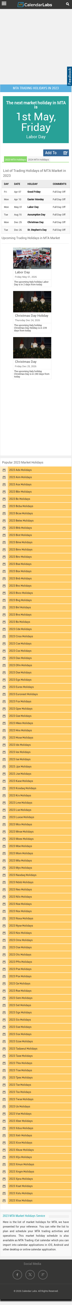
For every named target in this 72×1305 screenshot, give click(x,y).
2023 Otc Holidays (20, 954)
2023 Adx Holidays (20, 469)
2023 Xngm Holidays (21, 1171)
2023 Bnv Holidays (20, 556)
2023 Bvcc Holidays (21, 592)
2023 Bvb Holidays (20, 578)
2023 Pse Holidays (20, 969)
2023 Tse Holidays (20, 1084)
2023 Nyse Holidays (21, 925)
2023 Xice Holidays (20, 1142)
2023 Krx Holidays (20, 795)
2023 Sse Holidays (20, 1026)
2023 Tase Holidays (21, 1055)
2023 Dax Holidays (20, 658)
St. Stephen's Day (37, 229)
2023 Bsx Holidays (20, 571)
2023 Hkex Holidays (21, 723)
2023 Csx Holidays (20, 650)
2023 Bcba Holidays (21, 506)
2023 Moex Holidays (21, 838)
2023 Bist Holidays (20, 535)
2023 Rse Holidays (20, 990)
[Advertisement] (36, 46)
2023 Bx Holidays (19, 621)
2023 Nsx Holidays (20, 911)
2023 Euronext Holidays (23, 694)
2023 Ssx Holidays (20, 1034)
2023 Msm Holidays (21, 853)
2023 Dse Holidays (20, 672)
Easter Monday (35, 199)
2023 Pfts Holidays (20, 961)
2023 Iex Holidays (19, 752)
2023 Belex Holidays (21, 520)
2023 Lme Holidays (20, 802)
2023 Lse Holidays (20, 809)
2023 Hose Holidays (21, 737)
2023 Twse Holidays (21, 1099)
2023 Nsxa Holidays (21, 918)
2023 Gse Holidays (20, 715)
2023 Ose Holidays (20, 947)
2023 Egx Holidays (20, 679)
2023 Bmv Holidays (20, 549)
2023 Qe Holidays (19, 983)
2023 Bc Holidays (19, 498)
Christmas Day (35, 222)
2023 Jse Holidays (20, 773)
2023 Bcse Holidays (21, 513)
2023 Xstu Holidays (21, 1193)
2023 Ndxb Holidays (21, 882)
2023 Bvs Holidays (20, 614)
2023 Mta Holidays (20, 860)
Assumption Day (36, 214)
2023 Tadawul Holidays (23, 1048)
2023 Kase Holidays (21, 781)
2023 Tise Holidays (20, 1070)
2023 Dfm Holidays (20, 665)
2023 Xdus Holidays (21, 1128)
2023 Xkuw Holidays (21, 1149)
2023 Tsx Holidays (20, 1092)
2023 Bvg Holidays (20, 600)
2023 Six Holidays (20, 1019)
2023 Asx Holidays (20, 484)
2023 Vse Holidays (20, 1113)
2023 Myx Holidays (20, 867)
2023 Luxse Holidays (21, 817)
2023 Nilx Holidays (20, 896)
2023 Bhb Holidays (20, 527)
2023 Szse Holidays (21, 1041)
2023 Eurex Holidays (21, 686)
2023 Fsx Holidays (20, 701)
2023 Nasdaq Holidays (22, 875)
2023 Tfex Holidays (20, 1063)
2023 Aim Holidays (20, 477)
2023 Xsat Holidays (21, 1186)
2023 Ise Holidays (19, 759)
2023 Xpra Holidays (21, 1178)
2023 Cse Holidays (20, 643)
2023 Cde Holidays (20, 629)
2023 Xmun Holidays (21, 1164)
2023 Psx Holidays (20, 976)
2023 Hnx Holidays (20, 730)
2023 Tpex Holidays (21, 1077)
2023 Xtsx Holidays (20, 1200)
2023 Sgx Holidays (20, 1012)
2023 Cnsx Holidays (21, 636)
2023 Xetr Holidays (20, 1135)
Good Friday (34, 191)
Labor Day (33, 207)
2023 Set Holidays (20, 1005)
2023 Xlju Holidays (20, 1157)
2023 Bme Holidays (20, 542)
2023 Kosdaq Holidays (22, 788)
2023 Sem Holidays (20, 997)
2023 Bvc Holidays (20, 585)
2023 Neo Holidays (20, 889)
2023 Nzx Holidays (20, 932)
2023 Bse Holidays (20, 564)
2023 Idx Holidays (20, 744)
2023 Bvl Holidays (20, 607)
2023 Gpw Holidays (20, 708)
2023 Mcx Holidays (20, 824)
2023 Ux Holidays (19, 1106)
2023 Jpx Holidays (20, 766)
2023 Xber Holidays (21, 1120)
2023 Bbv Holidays (20, 491)
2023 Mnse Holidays (21, 831)
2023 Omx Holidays (21, 940)
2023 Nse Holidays (20, 903)
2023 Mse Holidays (20, 846)
